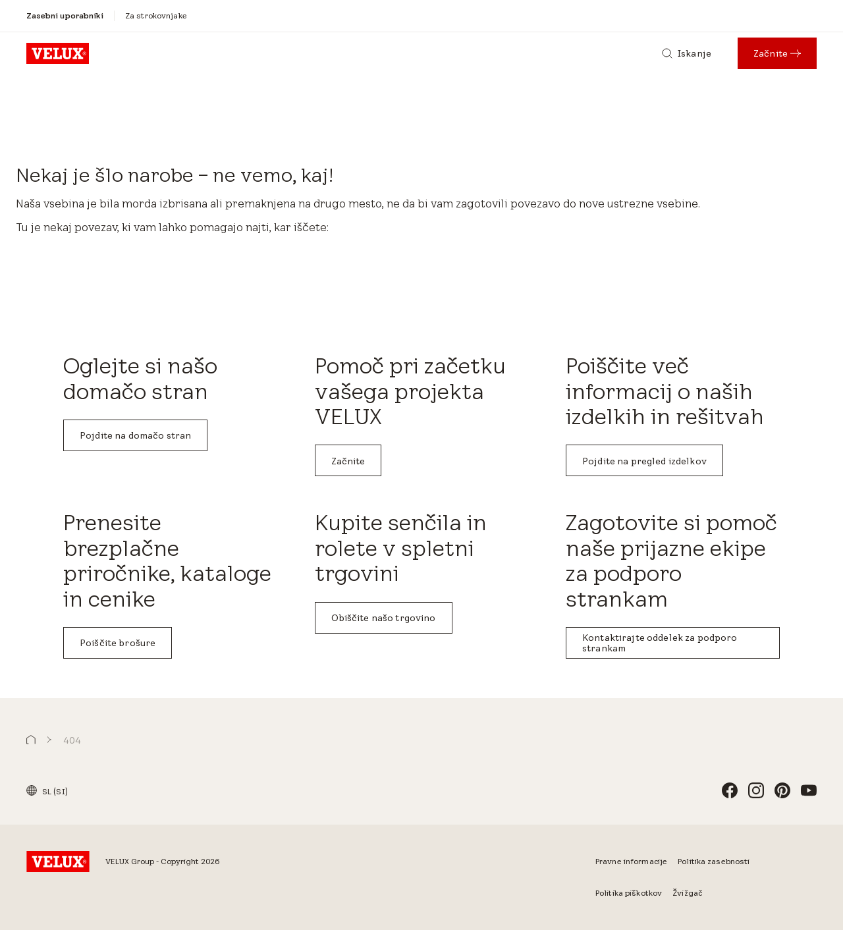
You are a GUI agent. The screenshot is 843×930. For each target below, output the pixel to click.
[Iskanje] (686, 53)
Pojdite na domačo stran (135, 435)
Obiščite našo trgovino (383, 618)
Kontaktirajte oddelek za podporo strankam (659, 643)
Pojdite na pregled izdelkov (644, 461)
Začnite (348, 461)
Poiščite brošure (117, 643)
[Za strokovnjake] (156, 15)
